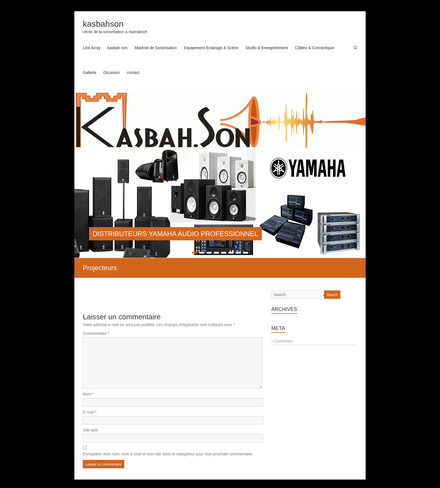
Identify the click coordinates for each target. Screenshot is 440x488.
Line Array (91, 48)
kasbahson (103, 23)
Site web (90, 430)
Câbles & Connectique (314, 48)
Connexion (283, 341)
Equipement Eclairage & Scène (211, 48)
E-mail (90, 412)
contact (133, 72)
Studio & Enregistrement (266, 48)
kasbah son (117, 48)
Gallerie (89, 72)
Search (332, 295)
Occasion (111, 72)
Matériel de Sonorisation (156, 48)
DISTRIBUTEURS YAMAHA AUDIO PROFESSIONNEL (175, 234)
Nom (88, 394)
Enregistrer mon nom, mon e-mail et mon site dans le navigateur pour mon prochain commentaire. (168, 454)
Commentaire (96, 333)
